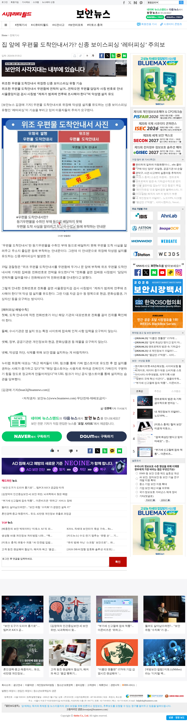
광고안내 (17, 685)
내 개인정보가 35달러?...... (156, 350)
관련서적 (115, 685)
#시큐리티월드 (39, 24)
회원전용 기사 (149, 24)
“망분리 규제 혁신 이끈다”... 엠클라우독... (158, 378)
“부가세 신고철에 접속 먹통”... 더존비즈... (158, 383)
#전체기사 (21, 24)
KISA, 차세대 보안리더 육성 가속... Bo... (90, 528)
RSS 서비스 (129, 685)
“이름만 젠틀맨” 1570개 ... (156, 338)
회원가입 (15, 2)
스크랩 (36, 2)
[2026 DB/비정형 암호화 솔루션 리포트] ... (91, 549)
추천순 (157, 391)
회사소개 (6, 685)
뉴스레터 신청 (48, 2)
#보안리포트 (75, 24)
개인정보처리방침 (45, 685)
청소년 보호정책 (65, 685)
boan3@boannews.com (34, 390)
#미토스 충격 (95, 24)
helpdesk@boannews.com (146, 701)
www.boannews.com (62, 398)
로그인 (5, 2)
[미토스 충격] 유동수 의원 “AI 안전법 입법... (27, 542)
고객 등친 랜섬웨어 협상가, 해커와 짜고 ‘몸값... (29, 549)
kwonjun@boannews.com (95, 709)
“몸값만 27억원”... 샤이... (155, 355)
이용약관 (29, 685)
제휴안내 (103, 685)
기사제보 (26, 2)
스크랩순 (176, 391)
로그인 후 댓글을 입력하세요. (55, 562)
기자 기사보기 (114, 408)
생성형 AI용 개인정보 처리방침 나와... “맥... (27, 535)
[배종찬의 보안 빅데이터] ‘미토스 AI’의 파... (27, 528)
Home (4, 35)
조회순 (139, 391)
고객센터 (91, 685)
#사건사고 (58, 24)
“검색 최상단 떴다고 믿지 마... (158, 342)
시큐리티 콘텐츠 (173, 24)
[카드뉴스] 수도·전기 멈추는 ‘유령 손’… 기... (92, 535)
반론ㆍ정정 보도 (176, 717)
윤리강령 (80, 685)
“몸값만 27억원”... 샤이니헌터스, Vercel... (158, 202)
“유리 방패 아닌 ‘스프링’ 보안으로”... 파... (91, 542)
